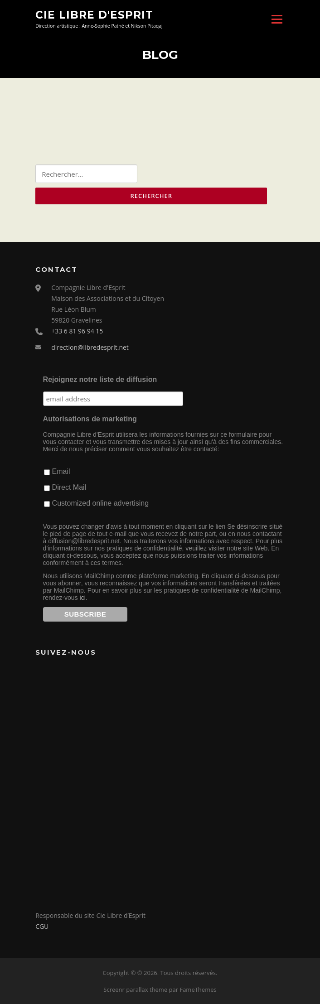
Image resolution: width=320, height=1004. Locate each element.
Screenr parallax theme (135, 989)
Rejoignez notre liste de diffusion (100, 379)
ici (83, 597)
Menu (277, 19)
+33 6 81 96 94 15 (77, 331)
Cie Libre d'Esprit (94, 14)
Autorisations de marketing (90, 419)
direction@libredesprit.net (90, 347)
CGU (41, 926)
